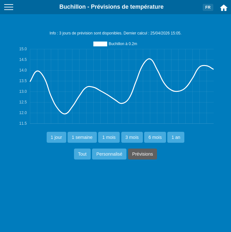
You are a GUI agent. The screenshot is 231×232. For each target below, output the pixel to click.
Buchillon (72, 7)
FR (208, 7)
